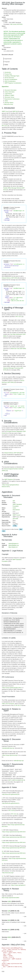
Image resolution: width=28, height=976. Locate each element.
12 (6, 470)
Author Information (10, 92)
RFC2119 (15, 780)
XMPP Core (5, 111)
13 (14, 479)
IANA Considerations (10, 81)
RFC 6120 (11, 810)
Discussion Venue (9, 97)
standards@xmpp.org (8, 748)
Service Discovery (9, 77)
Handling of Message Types (12, 76)
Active (14, 508)
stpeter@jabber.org (13, 545)
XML (21, 529)
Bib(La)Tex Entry (8, 104)
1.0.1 (9, 901)
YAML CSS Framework (8, 703)
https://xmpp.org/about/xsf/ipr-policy (11, 687)
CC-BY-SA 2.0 (17, 705)
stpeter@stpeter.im (13, 543)
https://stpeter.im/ (13, 547)
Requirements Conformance (11, 99)
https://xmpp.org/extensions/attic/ (10, 897)
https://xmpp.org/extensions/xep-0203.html (13, 831)
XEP (14, 500)
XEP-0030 (15, 518)
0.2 (9, 920)
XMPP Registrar (8, 479)
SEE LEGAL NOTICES (16, 24)
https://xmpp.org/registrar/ (18, 885)
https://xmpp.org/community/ (9, 755)
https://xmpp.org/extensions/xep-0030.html (13, 853)
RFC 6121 (4, 125)
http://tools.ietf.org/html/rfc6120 (10, 794)
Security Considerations (11, 79)
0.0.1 (9, 937)
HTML (15, 525)
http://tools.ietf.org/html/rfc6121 (10, 803)
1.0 (9, 911)
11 (6, 433)
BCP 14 (11, 780)
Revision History (9, 102)
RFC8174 (21, 780)
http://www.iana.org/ (7, 872)
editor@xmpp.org (18, 760)
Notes (6, 100)
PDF (3, 531)
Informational (16, 509)
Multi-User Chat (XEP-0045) (18, 348)
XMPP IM (14, 111)
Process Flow (8, 74)
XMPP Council (16, 515)
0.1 (9, 929)
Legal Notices (8, 93)
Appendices (5, 86)
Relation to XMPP (9, 95)
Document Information (10, 90)
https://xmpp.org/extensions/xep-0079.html (13, 847)
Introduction (8, 72)
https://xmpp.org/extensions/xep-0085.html (13, 837)
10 (15, 382)
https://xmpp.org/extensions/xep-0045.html (13, 842)
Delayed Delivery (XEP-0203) (9, 278)
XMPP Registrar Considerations (13, 83)
